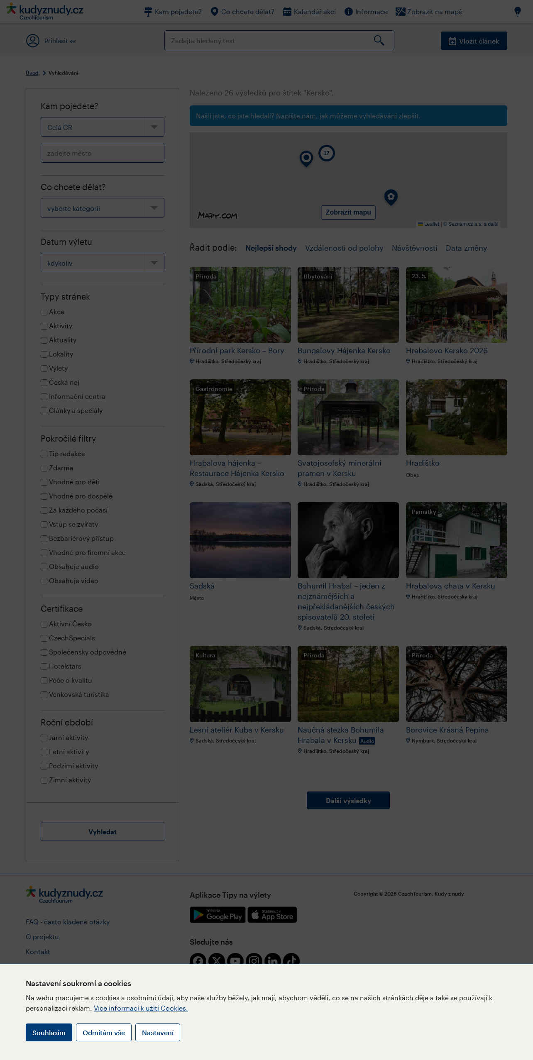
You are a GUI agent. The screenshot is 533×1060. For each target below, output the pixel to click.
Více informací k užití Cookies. (141, 1008)
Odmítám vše (104, 1032)
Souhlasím (49, 1032)
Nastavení (158, 1032)
